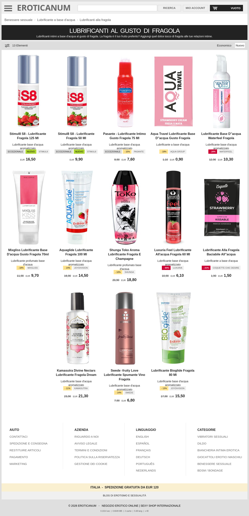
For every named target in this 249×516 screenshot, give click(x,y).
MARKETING (18, 463)
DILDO (201, 443)
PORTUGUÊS (145, 463)
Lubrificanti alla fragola (95, 20)
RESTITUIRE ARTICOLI (25, 450)
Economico (224, 45)
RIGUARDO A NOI (87, 436)
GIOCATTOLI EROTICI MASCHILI (219, 457)
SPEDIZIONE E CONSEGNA (28, 443)
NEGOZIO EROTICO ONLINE (120, 505)
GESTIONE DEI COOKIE (91, 463)
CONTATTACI (19, 436)
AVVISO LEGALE (86, 443)
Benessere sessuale (18, 20)
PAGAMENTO (19, 457)
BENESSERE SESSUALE (214, 463)
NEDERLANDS (146, 470)
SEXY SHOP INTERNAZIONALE (161, 505)
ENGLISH (142, 436)
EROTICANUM (44, 7)
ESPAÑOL (143, 443)
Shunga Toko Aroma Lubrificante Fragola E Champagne (124, 254)
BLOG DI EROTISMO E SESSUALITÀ (124, 495)
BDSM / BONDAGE (210, 470)
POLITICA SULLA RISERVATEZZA (97, 457)
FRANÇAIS (143, 450)
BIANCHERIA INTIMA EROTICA (218, 450)
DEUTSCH (143, 457)
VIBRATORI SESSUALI (212, 436)
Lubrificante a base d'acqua (56, 20)
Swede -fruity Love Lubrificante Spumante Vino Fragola (124, 375)
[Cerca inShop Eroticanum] (117, 8)
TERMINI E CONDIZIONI (91, 450)
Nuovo (240, 45)
